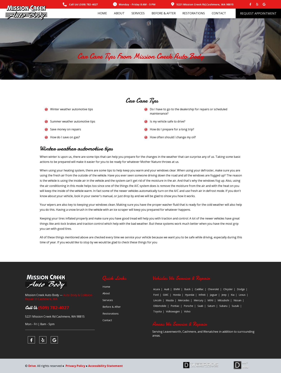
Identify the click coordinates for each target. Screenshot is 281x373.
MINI (210, 300)
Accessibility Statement (105, 366)
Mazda (170, 300)
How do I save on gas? (65, 137)
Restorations (193, 13)
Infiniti (202, 294)
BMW (176, 289)
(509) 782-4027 (88, 4)
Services (138, 13)
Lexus (242, 294)
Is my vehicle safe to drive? (167, 121)
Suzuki (235, 306)
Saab (200, 306)
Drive (32, 366)
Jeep (224, 294)
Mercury (198, 300)
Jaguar (213, 294)
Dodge (241, 289)
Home (102, 13)
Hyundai (189, 294)
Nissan (237, 300)
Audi (166, 289)
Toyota (157, 311)
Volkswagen (173, 311)
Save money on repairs (65, 129)
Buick (187, 289)
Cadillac (199, 289)
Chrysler (228, 289)
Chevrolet (213, 289)
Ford (156, 294)
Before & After (164, 13)
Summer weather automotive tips (72, 121)
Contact (219, 13)
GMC (166, 294)
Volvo (187, 311)
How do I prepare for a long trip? (172, 129)
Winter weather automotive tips (71, 109)
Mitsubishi (223, 300)
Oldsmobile (159, 306)
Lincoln (157, 300)
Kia (232, 294)
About (119, 13)
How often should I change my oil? (173, 137)
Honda (177, 294)
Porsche (188, 306)
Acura (156, 289)
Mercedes (183, 300)
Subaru (223, 306)
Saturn (211, 306)
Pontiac (175, 306)
